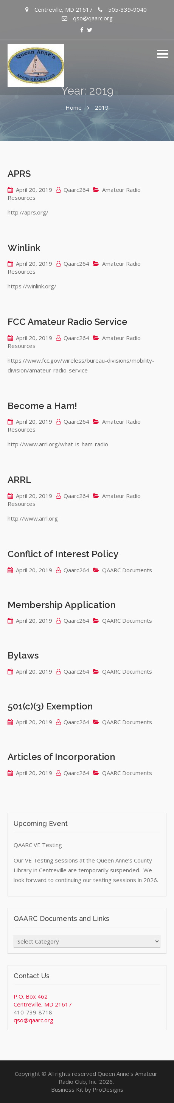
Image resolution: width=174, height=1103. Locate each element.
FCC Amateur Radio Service (67, 321)
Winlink (24, 247)
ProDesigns (108, 1089)
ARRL (19, 479)
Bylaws (23, 655)
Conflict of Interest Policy (63, 553)
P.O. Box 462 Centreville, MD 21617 (43, 1000)
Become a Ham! (42, 405)
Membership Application (61, 604)
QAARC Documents (127, 570)
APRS (19, 173)
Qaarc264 (76, 189)
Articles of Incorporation (61, 756)
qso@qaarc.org (33, 1020)
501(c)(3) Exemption (50, 706)
